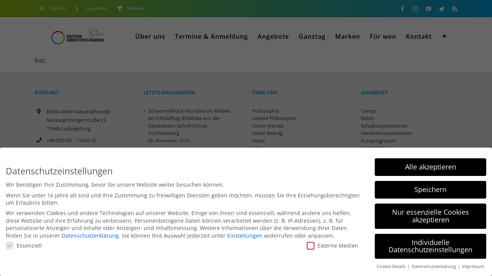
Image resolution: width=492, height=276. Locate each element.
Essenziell (24, 245)
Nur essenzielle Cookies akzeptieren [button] (430, 215)
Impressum (473, 266)
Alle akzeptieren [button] (430, 166)
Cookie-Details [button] (392, 266)
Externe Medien (332, 245)
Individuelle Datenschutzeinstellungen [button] (430, 246)
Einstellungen (245, 235)
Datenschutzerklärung (90, 235)
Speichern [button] (430, 189)
